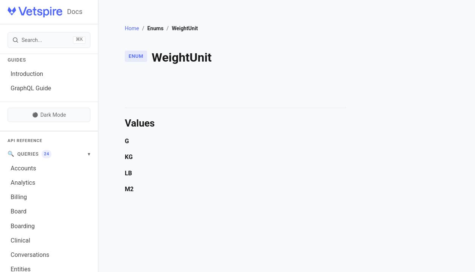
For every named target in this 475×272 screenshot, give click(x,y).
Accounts (23, 168)
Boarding (23, 226)
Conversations (30, 254)
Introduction (27, 73)
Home (132, 28)
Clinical (20, 240)
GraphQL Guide (31, 88)
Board (18, 211)
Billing (19, 197)
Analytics (23, 182)
